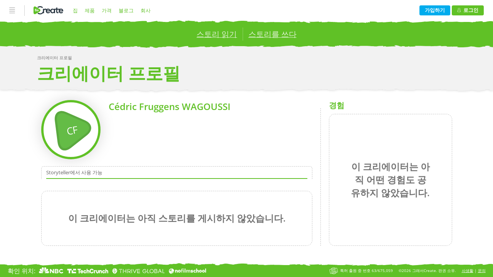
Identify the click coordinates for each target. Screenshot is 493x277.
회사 (146, 10)
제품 (90, 10)
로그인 (467, 10)
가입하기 (435, 10)
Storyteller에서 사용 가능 (74, 172)
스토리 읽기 (216, 34)
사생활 (467, 270)
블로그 (126, 10)
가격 (107, 10)
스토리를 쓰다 (272, 34)
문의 (482, 270)
